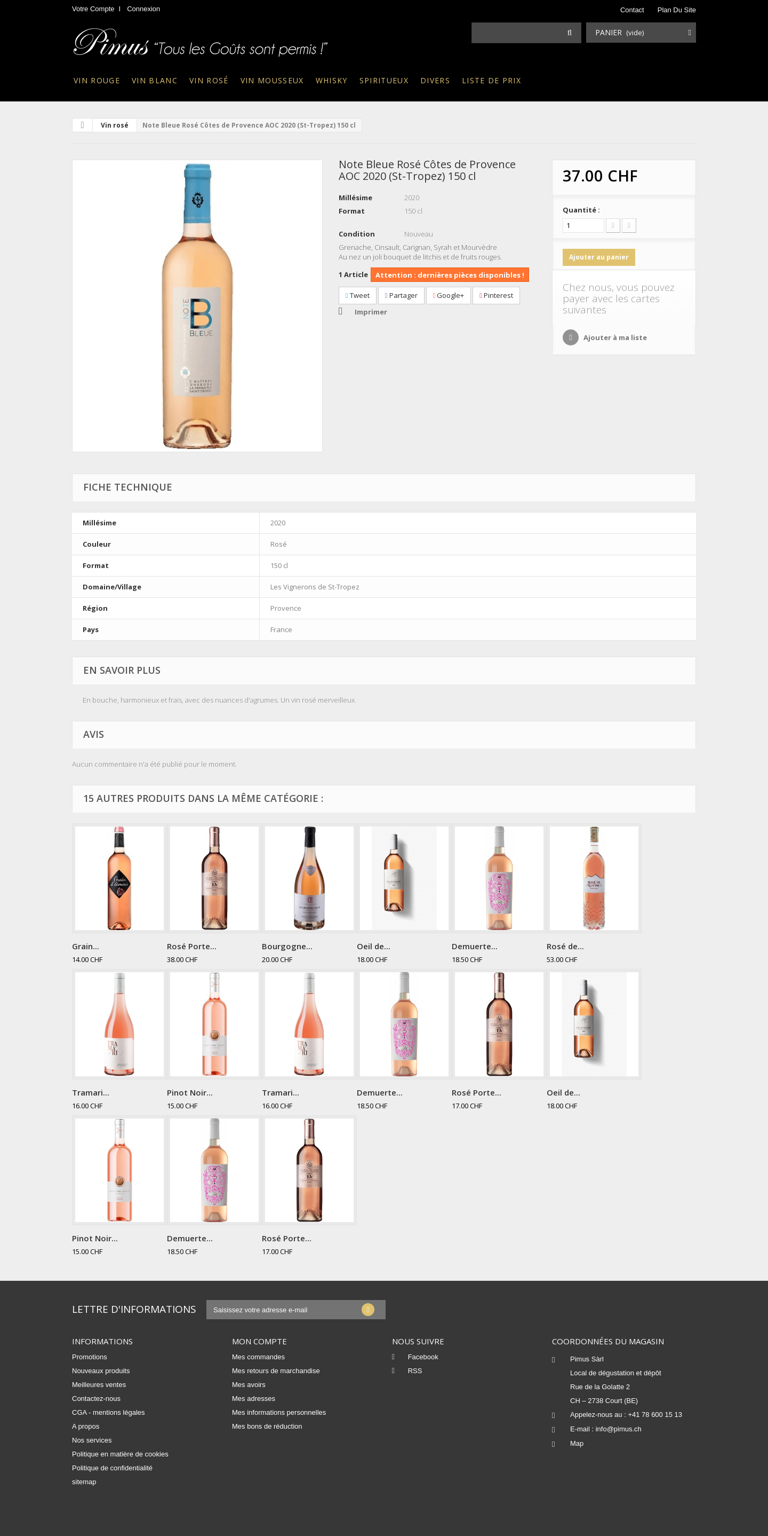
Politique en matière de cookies (120, 1454)
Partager (401, 295)
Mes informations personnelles (279, 1412)
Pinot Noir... (190, 1092)
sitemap (84, 1482)
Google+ (449, 295)
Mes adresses (253, 1399)
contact (632, 10)
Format (352, 211)
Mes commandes (258, 1357)
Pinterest (496, 295)
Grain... (85, 946)
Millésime (355, 197)
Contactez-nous (96, 1399)
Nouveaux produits (101, 1371)
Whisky (332, 80)
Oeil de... (373, 946)
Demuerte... (475, 946)
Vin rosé (209, 80)
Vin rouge (97, 80)
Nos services (91, 1440)
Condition (357, 234)
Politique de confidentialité (112, 1468)
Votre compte (93, 9)
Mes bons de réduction (267, 1426)
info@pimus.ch (619, 1429)
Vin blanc (155, 80)
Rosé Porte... (192, 946)
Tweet (358, 295)
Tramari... (90, 1092)
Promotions (89, 1357)
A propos (85, 1426)
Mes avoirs (249, 1385)
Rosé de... (565, 946)
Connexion (143, 9)
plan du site (677, 10)
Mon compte (259, 1341)
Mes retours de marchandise (276, 1371)
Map (576, 1443)
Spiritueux (384, 80)
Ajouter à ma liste (614, 337)
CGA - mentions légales (108, 1412)
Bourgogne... (287, 946)
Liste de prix (491, 80)
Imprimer (371, 312)
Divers (435, 80)
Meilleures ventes (99, 1385)
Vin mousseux (272, 80)
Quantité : (581, 210)
